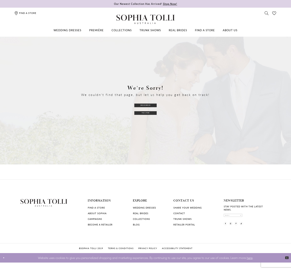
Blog (136, 224)
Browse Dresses (146, 103)
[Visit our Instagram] (238, 230)
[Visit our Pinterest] (249, 230)
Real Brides (140, 213)
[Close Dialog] (5, 265)
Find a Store (145, 113)
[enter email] (247, 217)
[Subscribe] (267, 217)
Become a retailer (100, 224)
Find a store (96, 207)
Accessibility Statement (177, 255)
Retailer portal (184, 224)
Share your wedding (187, 207)
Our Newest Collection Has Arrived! (145, 4)
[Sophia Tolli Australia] (145, 19)
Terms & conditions (121, 255)
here (250, 265)
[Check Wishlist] (274, 13)
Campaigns (95, 218)
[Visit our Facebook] (228, 230)
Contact (179, 213)
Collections (141, 218)
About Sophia (97, 213)
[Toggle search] (266, 13)
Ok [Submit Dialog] (284, 265)
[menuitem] (67, 30)
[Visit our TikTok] (259, 230)
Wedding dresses (144, 207)
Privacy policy (147, 255)
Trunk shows (182, 218)
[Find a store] (25, 13)
